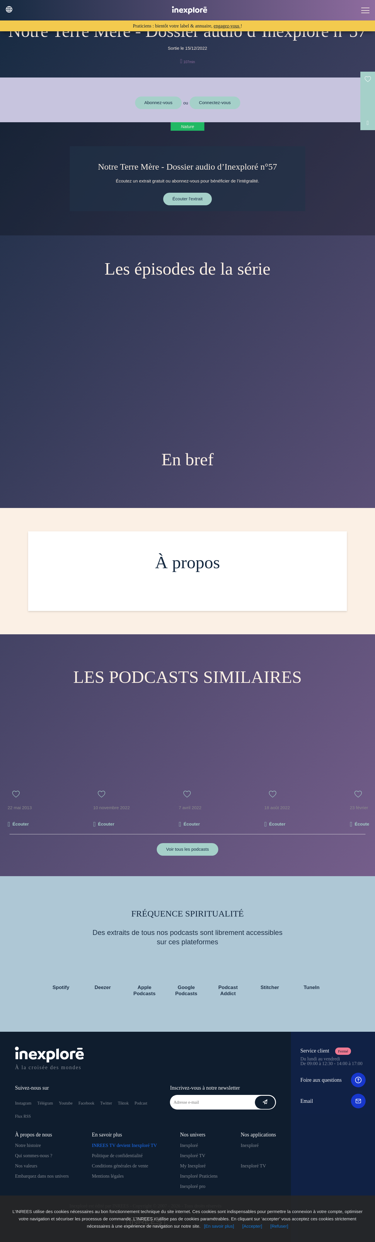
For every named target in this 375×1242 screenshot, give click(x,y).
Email (333, 1101)
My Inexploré (193, 1165)
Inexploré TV (192, 1155)
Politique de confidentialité (117, 1155)
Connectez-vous (215, 102)
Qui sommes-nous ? (33, 1155)
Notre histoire (28, 1145)
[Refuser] (279, 1226)
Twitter (106, 1103)
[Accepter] (252, 1226)
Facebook (86, 1103)
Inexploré (189, 1145)
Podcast (140, 1103)
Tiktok (123, 1103)
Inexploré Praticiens (198, 1176)
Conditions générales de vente (120, 1165)
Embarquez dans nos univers (42, 1176)
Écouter (20, 823)
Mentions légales (108, 1176)
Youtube (66, 1103)
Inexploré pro (192, 1186)
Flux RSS (23, 1116)
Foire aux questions (333, 1080)
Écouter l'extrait (188, 198)
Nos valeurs (26, 1165)
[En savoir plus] (219, 1226)
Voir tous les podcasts (187, 849)
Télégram (45, 1103)
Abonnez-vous (158, 102)
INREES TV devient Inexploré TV (124, 1145)
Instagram (23, 1103)
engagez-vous (227, 25)
